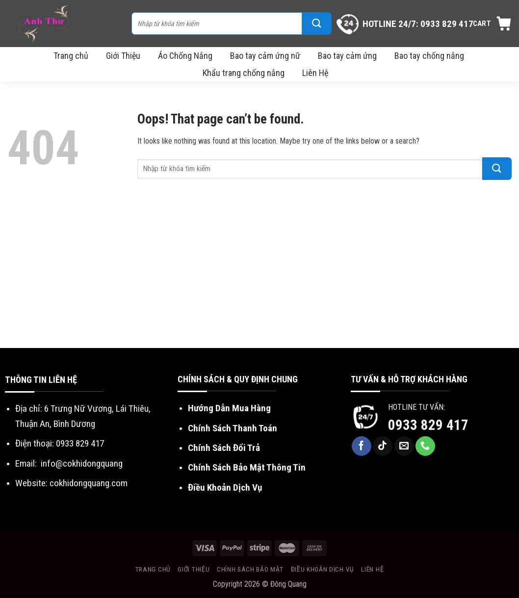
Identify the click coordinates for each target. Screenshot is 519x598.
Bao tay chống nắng (429, 55)
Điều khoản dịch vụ (322, 569)
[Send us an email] (404, 446)
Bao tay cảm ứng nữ (265, 55)
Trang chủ (70, 55)
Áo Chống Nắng (185, 55)
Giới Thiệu (123, 55)
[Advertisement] (259, 274)
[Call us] (425, 446)
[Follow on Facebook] (361, 446)
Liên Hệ (315, 73)
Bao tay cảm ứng (347, 55)
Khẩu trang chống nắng (244, 73)
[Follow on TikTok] (382, 446)
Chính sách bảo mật (250, 569)
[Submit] (317, 23)
